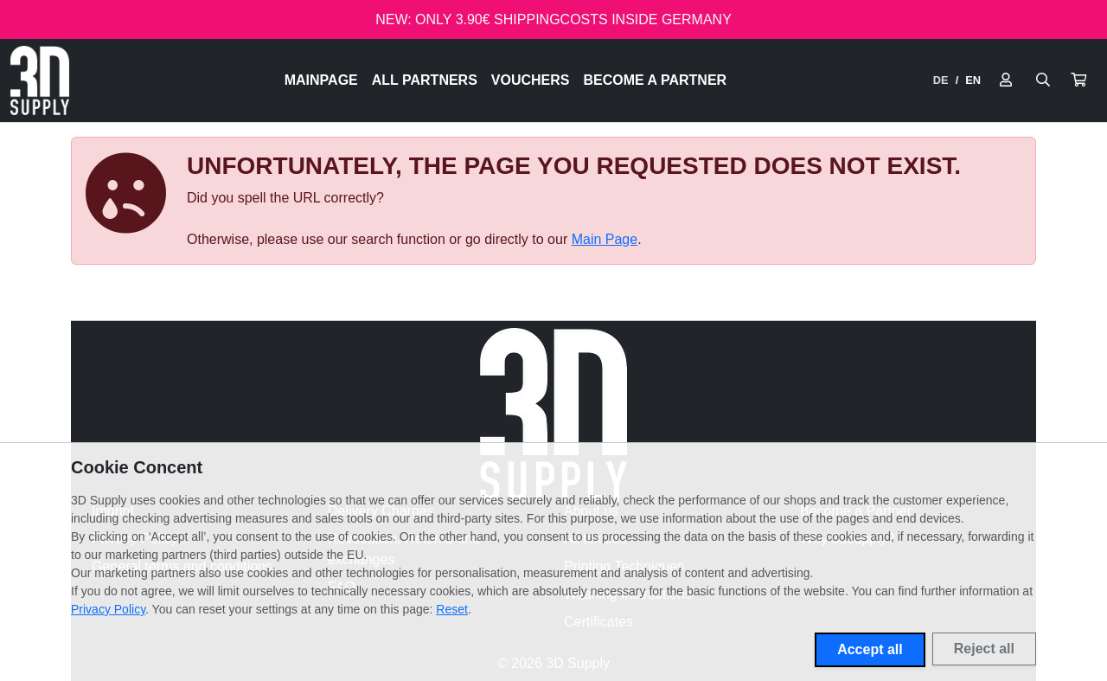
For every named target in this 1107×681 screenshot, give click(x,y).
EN (973, 80)
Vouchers (530, 80)
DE (941, 80)
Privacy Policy (108, 609)
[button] (1078, 80)
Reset (452, 609)
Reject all (984, 648)
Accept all (870, 649)
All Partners (424, 80)
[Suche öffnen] (1043, 80)
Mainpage (321, 80)
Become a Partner (655, 80)
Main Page (605, 239)
